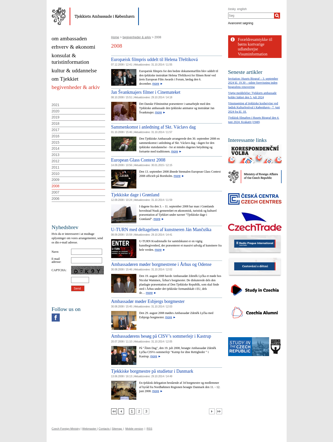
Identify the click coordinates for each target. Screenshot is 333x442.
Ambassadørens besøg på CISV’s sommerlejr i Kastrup (161, 336)
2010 (55, 174)
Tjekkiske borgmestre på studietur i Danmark (152, 371)
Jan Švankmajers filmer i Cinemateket (145, 92)
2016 (55, 136)
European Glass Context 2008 (138, 160)
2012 (55, 161)
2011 (55, 167)
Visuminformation (252, 54)
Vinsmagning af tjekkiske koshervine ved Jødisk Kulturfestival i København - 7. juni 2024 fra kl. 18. (254, 108)
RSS (149, 428)
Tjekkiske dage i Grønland (135, 194)
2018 (55, 123)
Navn (55, 252)
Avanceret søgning (240, 23)
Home (115, 37)
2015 (55, 142)
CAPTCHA (59, 270)
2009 (55, 180)
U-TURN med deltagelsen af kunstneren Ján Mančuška (161, 229)
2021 (55, 105)
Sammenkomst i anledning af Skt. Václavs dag (153, 127)
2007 (55, 192)
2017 (55, 130)
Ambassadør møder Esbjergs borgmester (148, 301)
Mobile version (134, 428)
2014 (55, 148)
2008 (55, 186)
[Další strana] (212, 411)
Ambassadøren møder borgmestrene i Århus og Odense (161, 264)
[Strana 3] (146, 411)
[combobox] (251, 16)
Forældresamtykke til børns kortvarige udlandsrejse (255, 44)
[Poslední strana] (219, 411)
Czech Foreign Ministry (66, 428)
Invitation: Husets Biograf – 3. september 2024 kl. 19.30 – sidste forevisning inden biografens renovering (253, 83)
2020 (55, 111)
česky (232, 9)
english (242, 9)
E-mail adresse (56, 260)
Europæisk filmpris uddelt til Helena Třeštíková (154, 59)
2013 (55, 155)
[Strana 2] (139, 411)
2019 (55, 117)
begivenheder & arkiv (137, 37)
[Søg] (277, 16)
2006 (55, 199)
